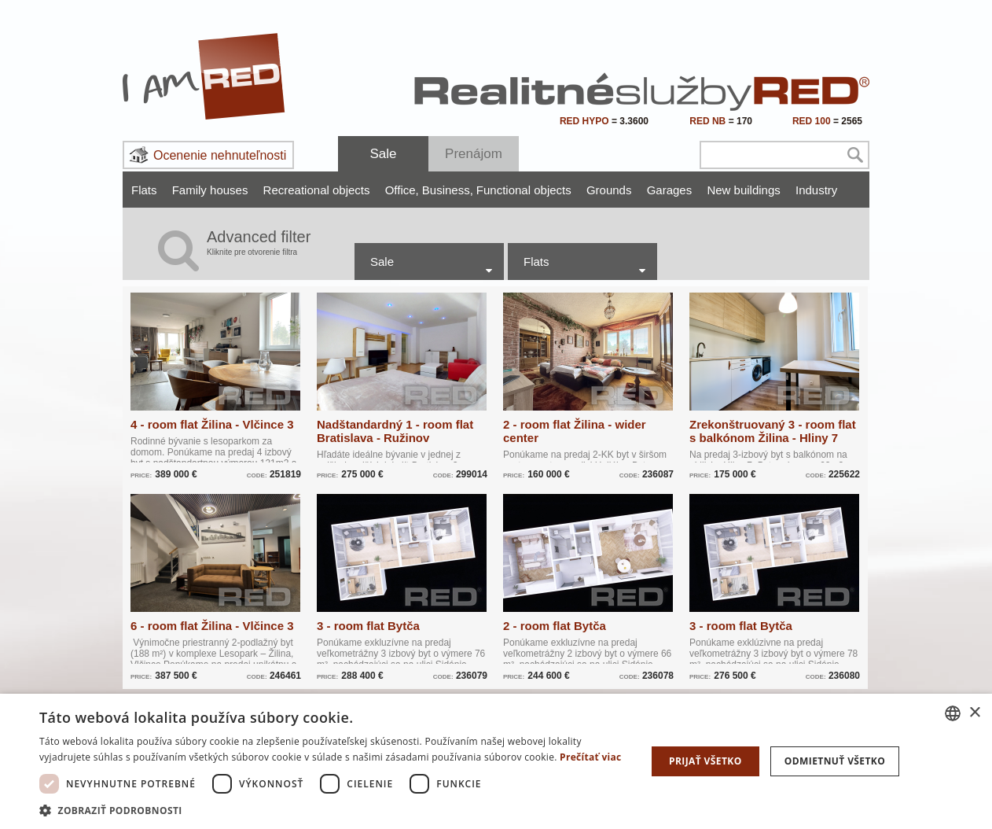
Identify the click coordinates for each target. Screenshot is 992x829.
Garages (670, 190)
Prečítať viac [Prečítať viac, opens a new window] (591, 757)
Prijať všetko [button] (705, 761)
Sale (382, 153)
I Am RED (204, 76)
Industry (816, 190)
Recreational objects (316, 190)
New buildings (743, 190)
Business (447, 190)
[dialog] (496, 761)
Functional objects (523, 190)
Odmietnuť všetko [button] (834, 761)
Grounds (609, 190)
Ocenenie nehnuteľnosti (219, 155)
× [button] (974, 713)
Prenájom (473, 153)
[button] (333, 809)
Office (402, 190)
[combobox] (953, 713)
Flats (144, 190)
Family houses (210, 190)
